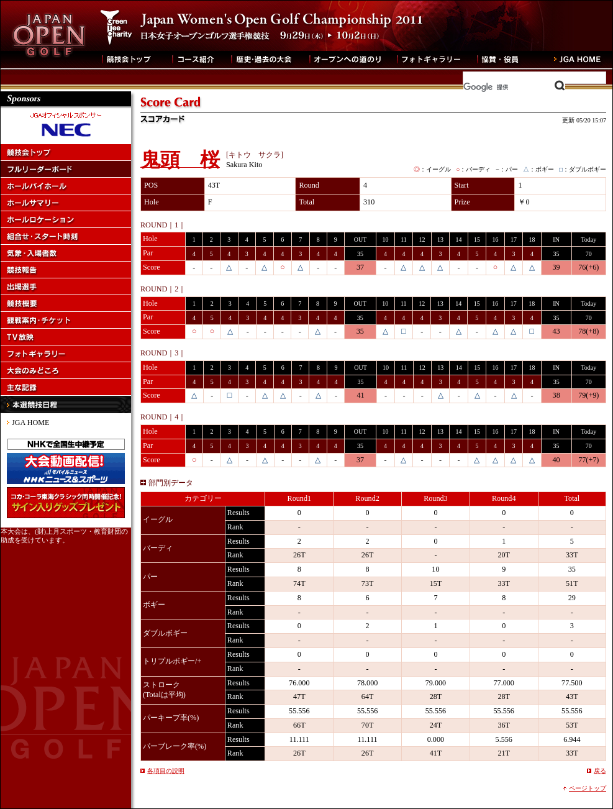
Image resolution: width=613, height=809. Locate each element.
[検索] (514, 87)
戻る (600, 770)
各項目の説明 (165, 770)
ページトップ (587, 788)
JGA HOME (30, 422)
